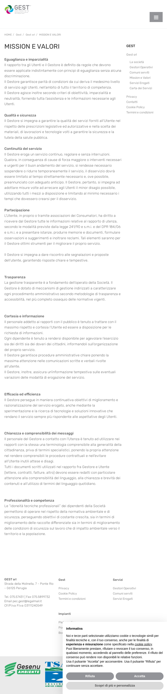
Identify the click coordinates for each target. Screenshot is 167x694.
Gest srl (131, 54)
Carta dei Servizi (141, 88)
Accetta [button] (139, 676)
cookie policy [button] (143, 644)
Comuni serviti (139, 72)
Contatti (131, 102)
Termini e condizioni (139, 112)
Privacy (131, 97)
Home (8, 34)
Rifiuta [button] (90, 676)
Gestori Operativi (141, 67)
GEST (130, 46)
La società (137, 62)
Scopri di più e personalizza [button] (115, 685)
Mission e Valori (50, 34)
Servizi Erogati (139, 83)
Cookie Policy (135, 107)
